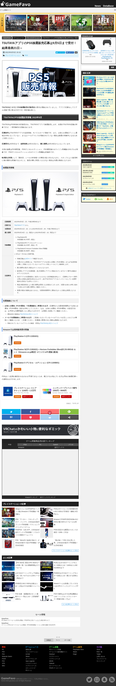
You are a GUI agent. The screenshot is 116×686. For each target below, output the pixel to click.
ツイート (60, 52)
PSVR (4, 659)
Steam (28, 656)
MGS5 (51, 661)
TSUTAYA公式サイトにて (29, 314)
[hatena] (11, 417)
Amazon (17, 343)
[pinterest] (49, 412)
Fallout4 (51, 663)
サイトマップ (101, 661)
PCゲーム (29, 670)
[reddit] (49, 417)
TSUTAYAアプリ (19, 225)
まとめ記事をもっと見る (70, 604)
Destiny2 (52, 654)
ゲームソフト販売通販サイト (58, 652)
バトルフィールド (31, 663)
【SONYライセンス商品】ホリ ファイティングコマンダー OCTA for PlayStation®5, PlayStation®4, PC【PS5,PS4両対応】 (107, 54)
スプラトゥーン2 (31, 666)
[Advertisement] (98, 239)
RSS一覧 (99, 652)
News (98, 6)
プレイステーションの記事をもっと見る (65, 550)
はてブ (69, 52)
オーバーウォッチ (31, 659)
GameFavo (8, 678)
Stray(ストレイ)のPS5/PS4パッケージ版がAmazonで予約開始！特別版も (105, 147)
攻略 (111, 167)
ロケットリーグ (30, 668)
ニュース (104, 167)
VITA (3, 663)
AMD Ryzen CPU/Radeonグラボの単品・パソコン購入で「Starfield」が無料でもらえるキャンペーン (105, 126)
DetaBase (108, 6)
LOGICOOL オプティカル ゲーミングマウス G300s (90, 52)
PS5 (26, 55)
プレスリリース (101, 659)
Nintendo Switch (7, 656)
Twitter (87, 199)
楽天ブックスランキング (47, 497)
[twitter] (11, 411)
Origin (75, 654)
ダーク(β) (67, 640)
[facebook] (30, 411)
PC (40, 445)
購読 (109, 199)
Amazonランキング (31, 497)
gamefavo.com (13, 681)
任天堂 (28, 654)
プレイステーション (12, 55)
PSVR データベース (55, 668)
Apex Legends (30, 661)
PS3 (3, 661)
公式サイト (28, 258)
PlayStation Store (78, 649)
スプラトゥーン (54, 656)
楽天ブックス (27, 396)
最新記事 (28, 649)
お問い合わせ (101, 656)
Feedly (98, 199)
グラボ (70, 445)
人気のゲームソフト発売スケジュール (99, 188)
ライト (58, 640)
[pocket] (30, 417)
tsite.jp (75, 403)
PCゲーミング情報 (55, 649)
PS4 (25, 445)
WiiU (3, 666)
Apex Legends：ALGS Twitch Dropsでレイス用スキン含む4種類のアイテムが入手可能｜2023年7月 (105, 138)
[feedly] (69, 411)
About (98, 649)
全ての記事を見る (98, 155)
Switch (55, 445)
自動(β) (49, 640)
